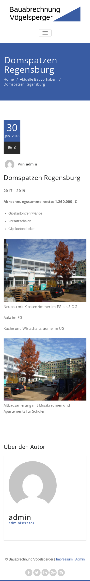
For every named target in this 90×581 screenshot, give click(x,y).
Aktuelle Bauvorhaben (38, 79)
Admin (80, 559)
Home (9, 79)
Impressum (64, 559)
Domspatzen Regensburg (42, 177)
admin (31, 164)
